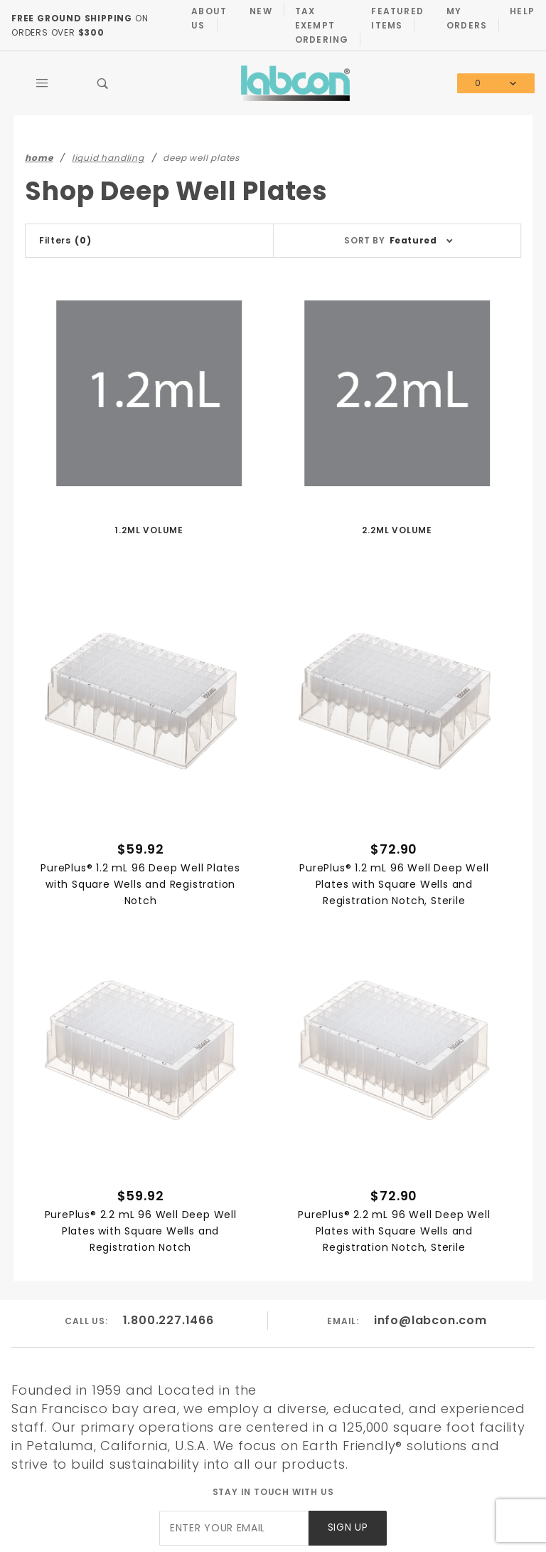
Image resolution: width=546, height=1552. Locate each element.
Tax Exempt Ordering (322, 25)
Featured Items (397, 18)
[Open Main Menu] (42, 83)
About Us (209, 18)
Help (522, 11)
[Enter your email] (234, 1528)
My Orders (466, 18)
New (261, 11)
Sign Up (348, 1527)
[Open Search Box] (103, 83)
